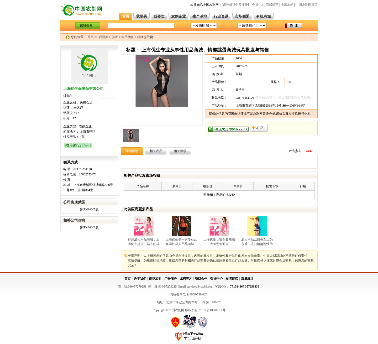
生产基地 (199, 16)
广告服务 (170, 278)
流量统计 (247, 278)
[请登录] (227, 5)
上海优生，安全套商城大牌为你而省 (219, 242)
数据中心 (216, 278)
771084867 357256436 (244, 286)
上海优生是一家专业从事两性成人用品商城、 (181, 242)
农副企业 (178, 16)
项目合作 (201, 278)
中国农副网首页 (307, 5)
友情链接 (231, 278)
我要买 (141, 16)
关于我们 (140, 278)
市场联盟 (242, 16)
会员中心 (258, 5)
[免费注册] (241, 5)
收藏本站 (287, 5)
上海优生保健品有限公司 (83, 89)
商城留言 (272, 5)
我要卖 (159, 16)
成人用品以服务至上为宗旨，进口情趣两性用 (257, 242)
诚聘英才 (186, 278)
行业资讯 (221, 16)
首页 (125, 16)
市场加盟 (155, 278)
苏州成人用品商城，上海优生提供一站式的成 (143, 242)
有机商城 (263, 16)
